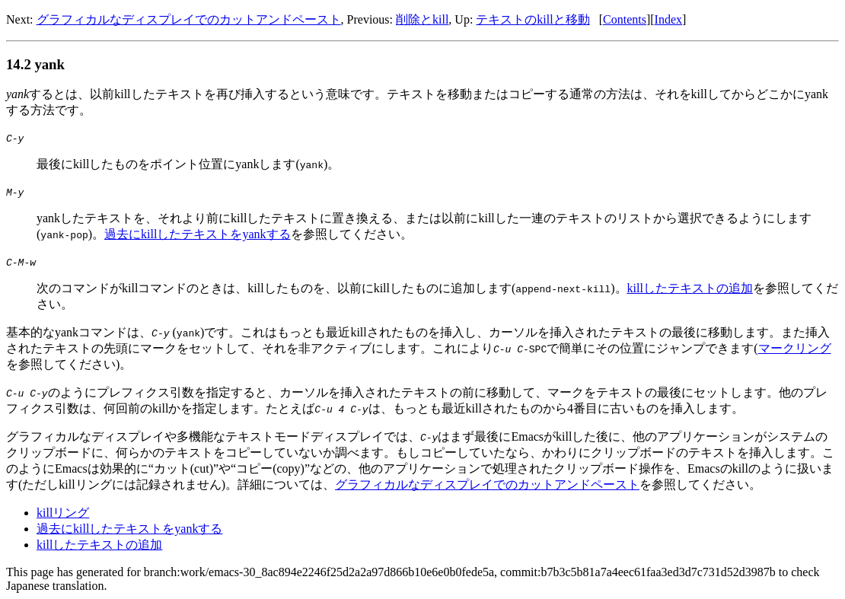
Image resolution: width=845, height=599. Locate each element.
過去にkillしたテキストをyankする (197, 234)
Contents (624, 19)
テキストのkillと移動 (532, 19)
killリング (63, 512)
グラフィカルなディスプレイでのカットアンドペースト (189, 19)
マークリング (794, 348)
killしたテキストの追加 (689, 288)
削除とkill (422, 19)
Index (668, 19)
